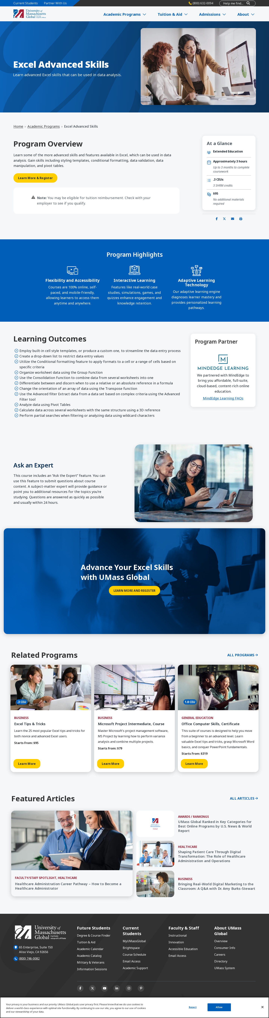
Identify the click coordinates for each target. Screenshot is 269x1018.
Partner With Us (55, 3)
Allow (219, 1007)
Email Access (131, 961)
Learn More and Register (135, 591)
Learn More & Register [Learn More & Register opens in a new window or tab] (35, 178)
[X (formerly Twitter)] (92, 988)
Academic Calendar (90, 949)
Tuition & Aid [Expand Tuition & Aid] (174, 14)
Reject (193, 1007)
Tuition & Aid (86, 942)
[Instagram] (129, 988)
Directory (220, 961)
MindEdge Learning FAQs (223, 398)
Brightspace (131, 948)
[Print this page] (241, 219)
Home (18, 126)
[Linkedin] (116, 988)
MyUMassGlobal (134, 941)
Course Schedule (134, 955)
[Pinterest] (141, 988)
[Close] (262, 1007)
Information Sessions (92, 969)
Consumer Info (224, 948)
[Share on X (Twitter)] (224, 219)
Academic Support (135, 968)
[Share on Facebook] (216, 219)
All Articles (242, 798)
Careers (219, 955)
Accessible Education (183, 949)
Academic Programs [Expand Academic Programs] (126, 14)
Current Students (25, 3)
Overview (221, 941)
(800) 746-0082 (29, 958)
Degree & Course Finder (93, 935)
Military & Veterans (90, 962)
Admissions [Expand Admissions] (213, 14)
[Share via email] (232, 219)
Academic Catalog (89, 956)
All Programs (240, 655)
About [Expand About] (247, 14)
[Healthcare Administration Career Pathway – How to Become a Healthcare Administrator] (72, 886)
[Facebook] (80, 988)
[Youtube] (104, 988)
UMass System (224, 968)
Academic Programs (43, 126)
